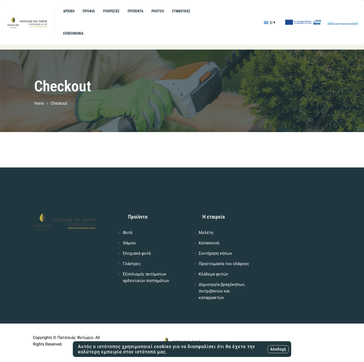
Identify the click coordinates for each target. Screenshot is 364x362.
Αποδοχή (278, 349)
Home (39, 103)
